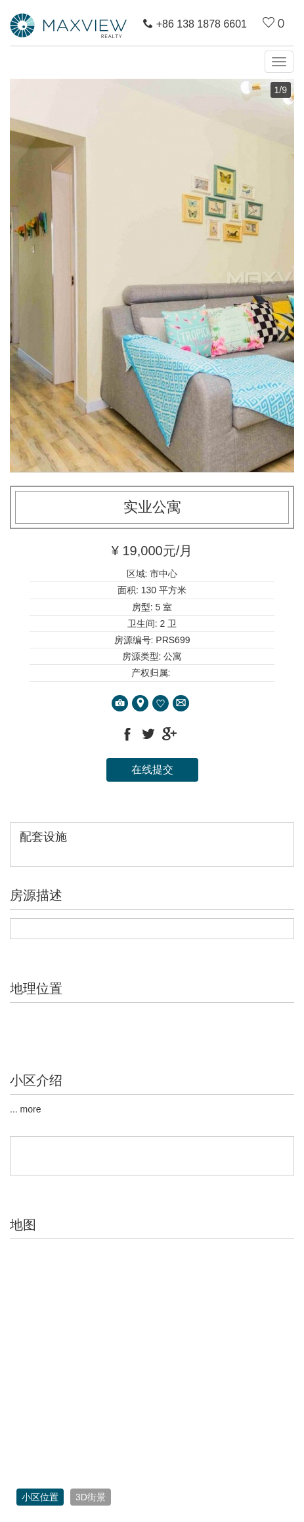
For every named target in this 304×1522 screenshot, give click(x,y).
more (30, 1109)
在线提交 (152, 769)
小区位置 (40, 1497)
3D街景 (91, 1497)
